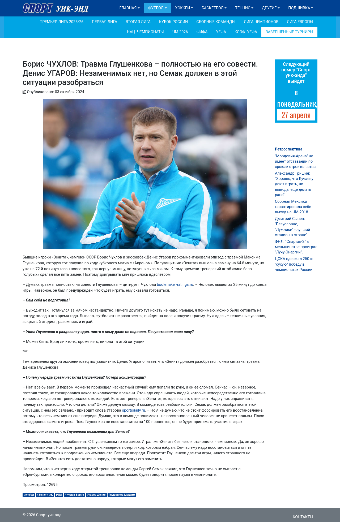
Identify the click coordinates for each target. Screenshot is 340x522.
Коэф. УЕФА (246, 32)
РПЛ (59, 495)
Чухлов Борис (74, 495)
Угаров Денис (96, 495)
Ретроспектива (288, 149)
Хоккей (182, 8)
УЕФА (221, 32)
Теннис (242, 8)
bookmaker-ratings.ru (175, 284)
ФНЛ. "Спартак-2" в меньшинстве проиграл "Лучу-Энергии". (296, 246)
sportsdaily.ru (133, 410)
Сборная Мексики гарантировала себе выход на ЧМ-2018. (293, 206)
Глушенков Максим (122, 495)
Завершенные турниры (289, 32)
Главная (128, 8)
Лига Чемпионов (261, 22)
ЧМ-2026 (180, 32)
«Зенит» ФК (45, 495)
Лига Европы (300, 22)
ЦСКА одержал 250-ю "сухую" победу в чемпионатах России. (294, 264)
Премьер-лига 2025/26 (61, 22)
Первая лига (104, 22)
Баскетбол (213, 8)
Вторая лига (138, 22)
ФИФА (201, 32)
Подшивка (299, 8)
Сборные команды (215, 22)
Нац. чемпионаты (145, 32)
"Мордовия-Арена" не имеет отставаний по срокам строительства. (296, 161)
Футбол (156, 8)
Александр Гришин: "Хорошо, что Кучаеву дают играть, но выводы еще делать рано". (294, 184)
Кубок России (173, 22)
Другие (269, 8)
